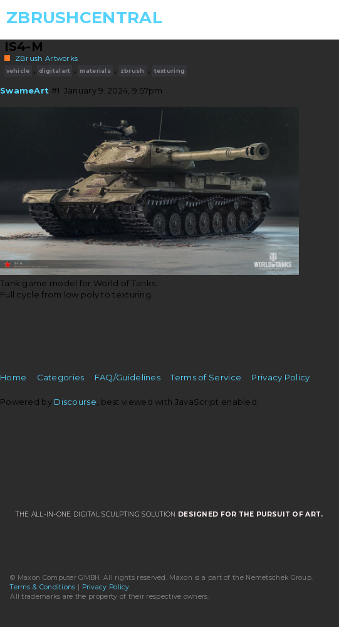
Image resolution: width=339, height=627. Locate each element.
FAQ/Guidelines (127, 377)
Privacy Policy (280, 377)
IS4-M (24, 46)
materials (95, 70)
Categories (61, 377)
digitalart (54, 70)
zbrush (132, 70)
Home (13, 377)
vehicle (18, 70)
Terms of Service (205, 377)
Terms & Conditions (42, 587)
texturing (169, 70)
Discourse (75, 402)
